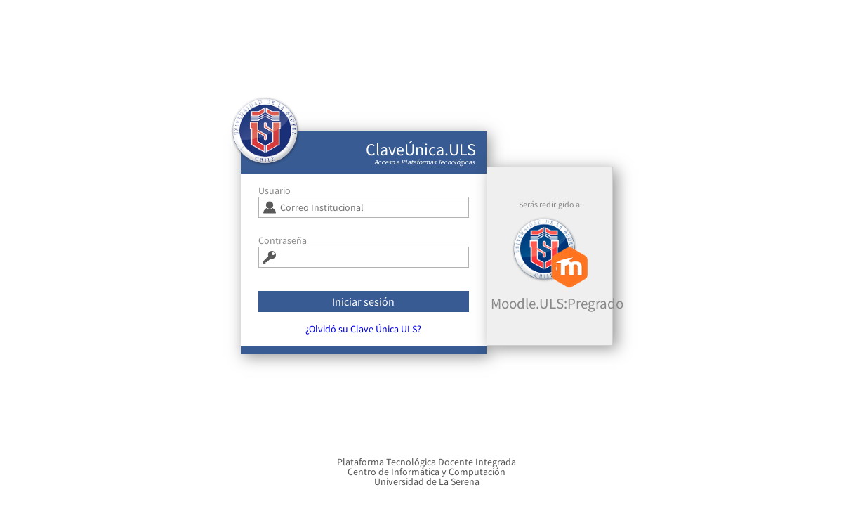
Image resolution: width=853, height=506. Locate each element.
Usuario (274, 195)
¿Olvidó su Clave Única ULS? (363, 333)
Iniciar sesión (363, 306)
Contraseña (282, 245)
